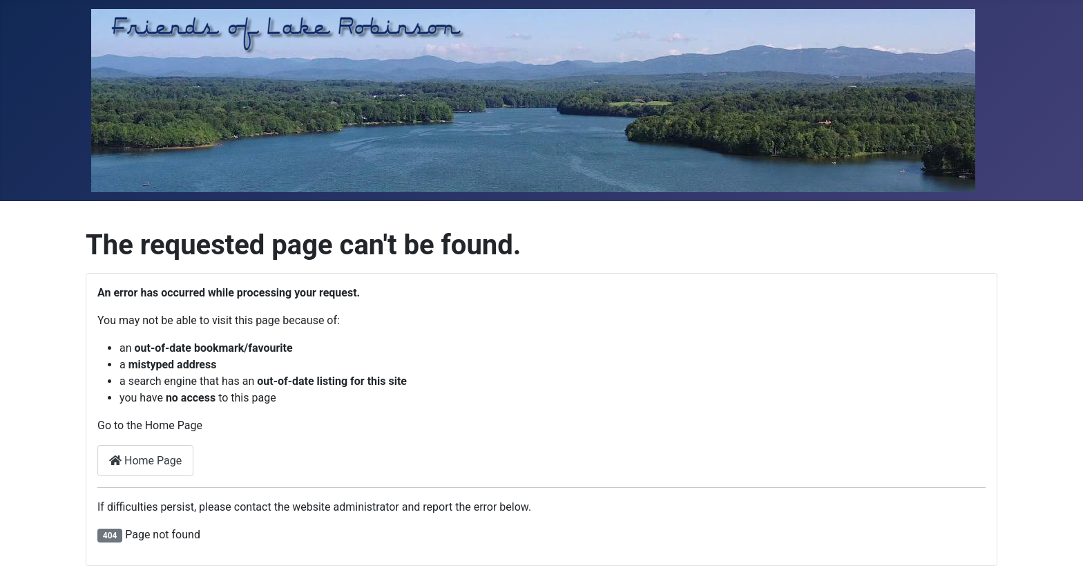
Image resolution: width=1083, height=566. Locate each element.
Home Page (145, 460)
